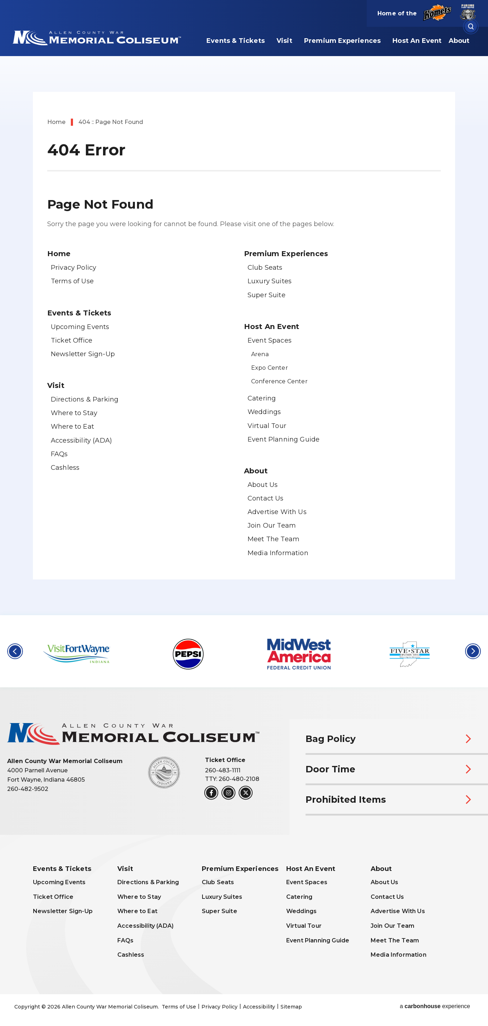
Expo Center (269, 367)
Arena (260, 354)
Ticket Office (71, 340)
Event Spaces (270, 340)
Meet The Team (273, 539)
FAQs (59, 454)
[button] (15, 651)
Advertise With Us (277, 512)
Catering (262, 398)
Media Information (278, 553)
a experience (435, 1006)
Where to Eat (72, 426)
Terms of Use (72, 281)
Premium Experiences (342, 41)
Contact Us (266, 498)
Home (56, 122)
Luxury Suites (270, 281)
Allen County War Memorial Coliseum (95, 37)
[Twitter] (245, 793)
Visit (284, 41)
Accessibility (259, 1006)
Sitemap (291, 1006)
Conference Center (279, 381)
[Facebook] (211, 793)
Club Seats (265, 268)
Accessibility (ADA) (81, 440)
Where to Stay (74, 413)
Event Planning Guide (283, 439)
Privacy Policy (73, 268)
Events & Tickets (235, 41)
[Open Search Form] (471, 27)
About (459, 41)
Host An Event (416, 41)
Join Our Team (272, 525)
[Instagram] (228, 793)
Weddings (264, 412)
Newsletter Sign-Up (83, 354)
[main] (244, 307)
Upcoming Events (80, 327)
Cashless (65, 468)
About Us (263, 485)
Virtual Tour (267, 426)
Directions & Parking (84, 399)
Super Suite (267, 295)
